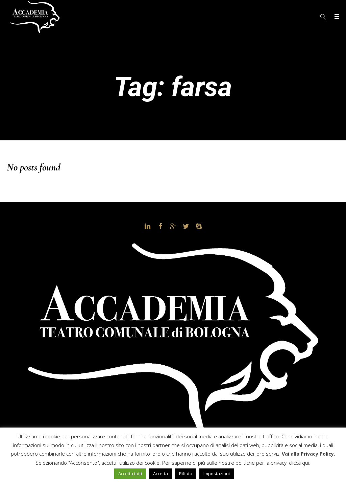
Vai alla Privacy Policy (308, 454)
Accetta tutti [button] (130, 473)
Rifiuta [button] (185, 473)
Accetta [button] (160, 473)
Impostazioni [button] (216, 473)
